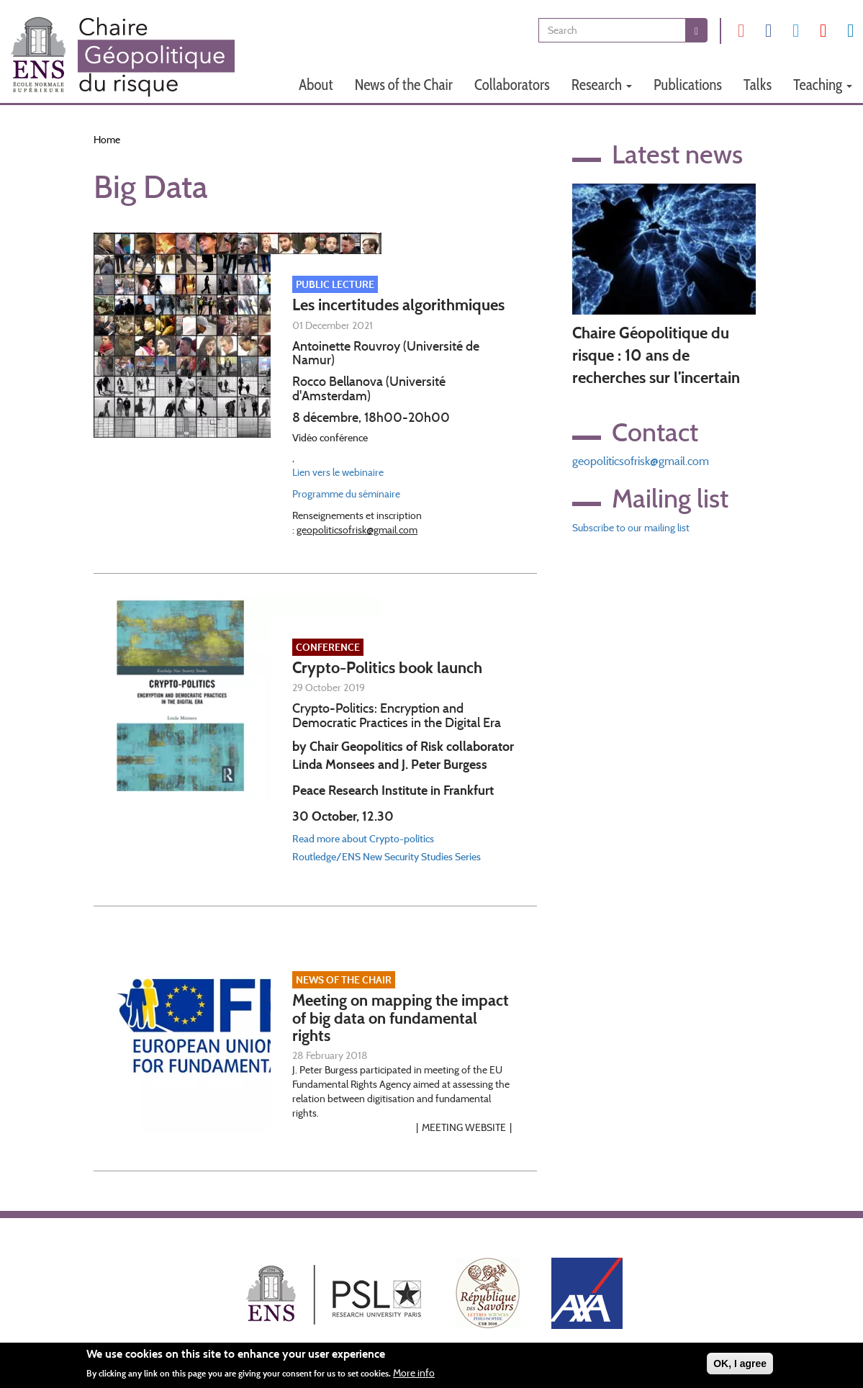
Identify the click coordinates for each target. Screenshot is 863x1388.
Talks (758, 85)
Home (107, 139)
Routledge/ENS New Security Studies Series (386, 856)
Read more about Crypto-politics (363, 838)
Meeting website (464, 1127)
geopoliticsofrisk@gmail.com (640, 461)
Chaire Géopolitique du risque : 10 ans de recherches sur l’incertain (656, 355)
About (316, 85)
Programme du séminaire (346, 493)
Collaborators (512, 85)
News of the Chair (404, 85)
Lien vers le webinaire (338, 472)
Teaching (822, 85)
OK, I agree (740, 1365)
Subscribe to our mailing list (631, 527)
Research (601, 85)
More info (414, 1375)
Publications (688, 85)
